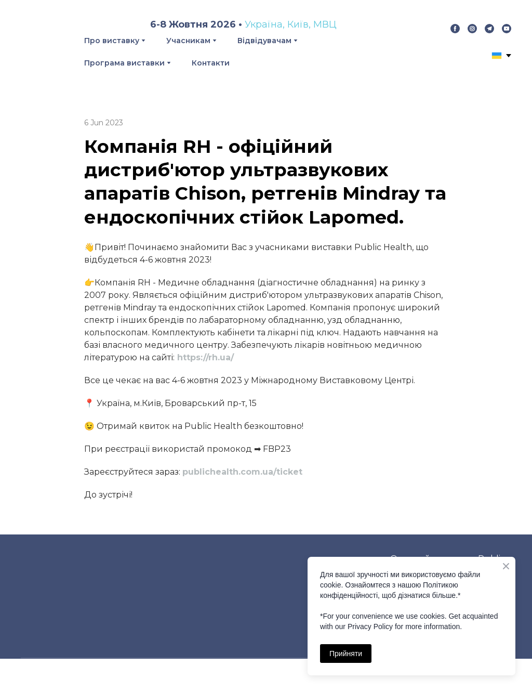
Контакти (211, 63)
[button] (455, 28)
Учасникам (188, 40)
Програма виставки (124, 63)
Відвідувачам (264, 40)
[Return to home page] (41, 41)
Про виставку (111, 40)
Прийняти (345, 653)
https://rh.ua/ (205, 357)
